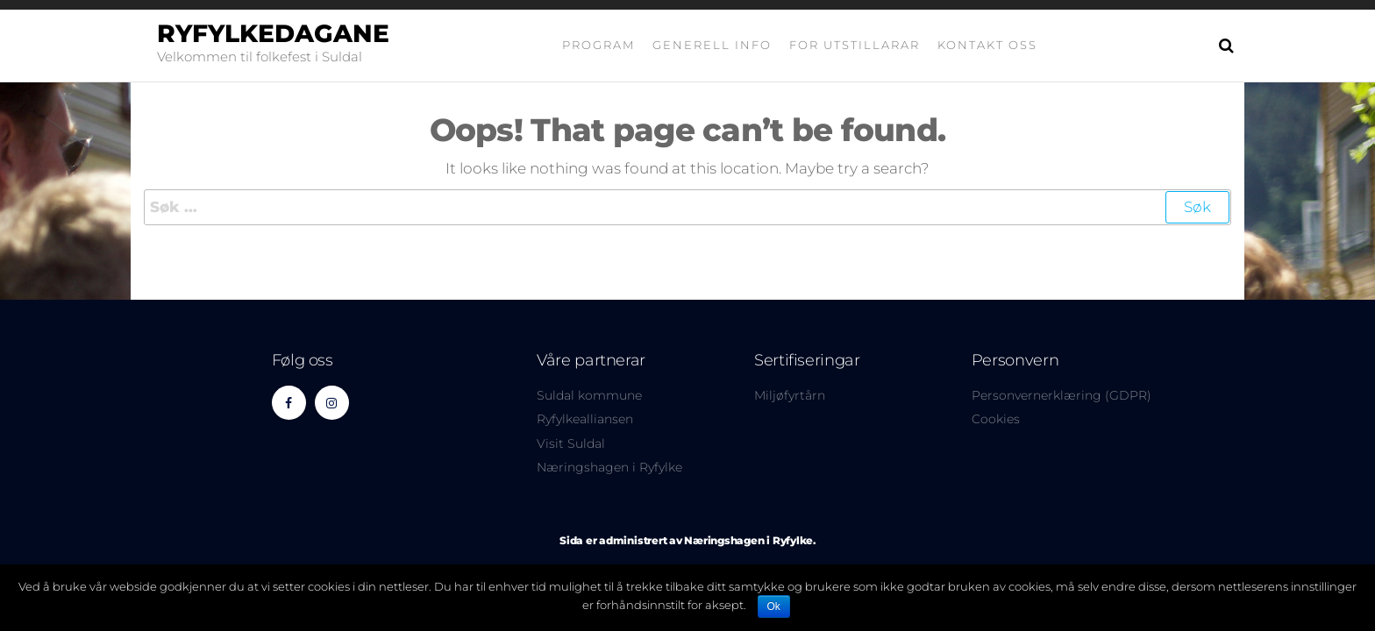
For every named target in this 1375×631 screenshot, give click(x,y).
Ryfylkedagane (273, 33)
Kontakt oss (987, 45)
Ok (773, 606)
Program (598, 45)
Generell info (712, 45)
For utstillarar (854, 45)
